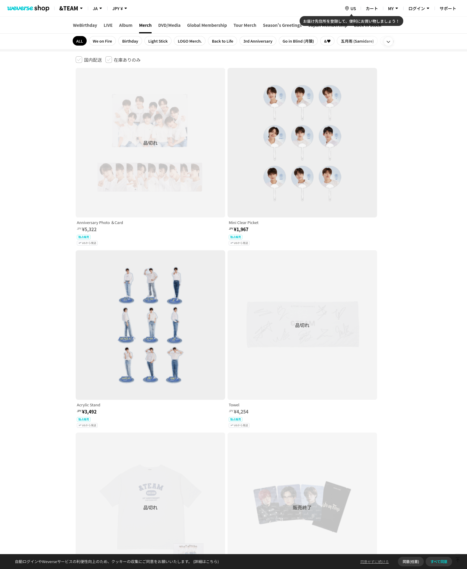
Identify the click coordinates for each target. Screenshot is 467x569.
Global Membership (207, 25)
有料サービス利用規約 (112, 475)
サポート (448, 8)
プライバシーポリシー (195, 475)
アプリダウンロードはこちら (366, 530)
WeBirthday (85, 25)
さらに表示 (233, 434)
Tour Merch (245, 25)
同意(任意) (411, 561)
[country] (350, 8)
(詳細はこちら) (205, 561)
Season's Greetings (282, 25)
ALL (79, 41)
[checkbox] (89, 59)
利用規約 (80, 475)
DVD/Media (169, 25)
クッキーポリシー (286, 475)
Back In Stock (368, 25)
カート (372, 8)
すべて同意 (438, 561)
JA (95, 8)
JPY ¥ (117, 8)
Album (126, 25)
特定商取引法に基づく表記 (243, 475)
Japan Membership (327, 25)
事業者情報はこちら (344, 495)
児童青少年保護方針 (153, 475)
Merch (145, 25)
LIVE (108, 25)
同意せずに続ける (374, 561)
